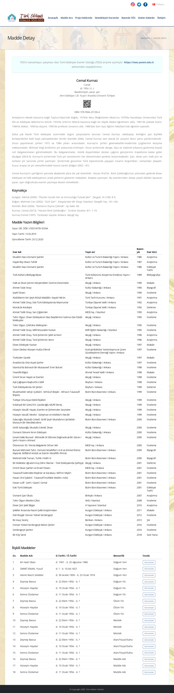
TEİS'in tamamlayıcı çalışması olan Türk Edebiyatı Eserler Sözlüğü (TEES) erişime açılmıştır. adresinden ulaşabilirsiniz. (87, 64)
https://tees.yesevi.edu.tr (139, 62)
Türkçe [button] (158, 4)
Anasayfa (53, 17)
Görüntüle (149, 562)
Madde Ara (67, 17)
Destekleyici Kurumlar (107, 17)
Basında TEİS (128, 17)
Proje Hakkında (83, 17)
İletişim (161, 17)
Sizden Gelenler (146, 17)
